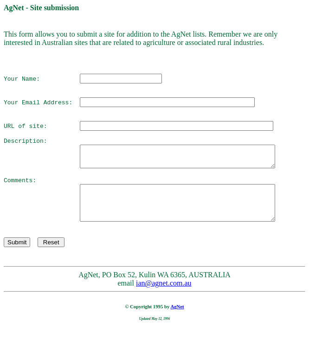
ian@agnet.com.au (164, 314)
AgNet (177, 337)
